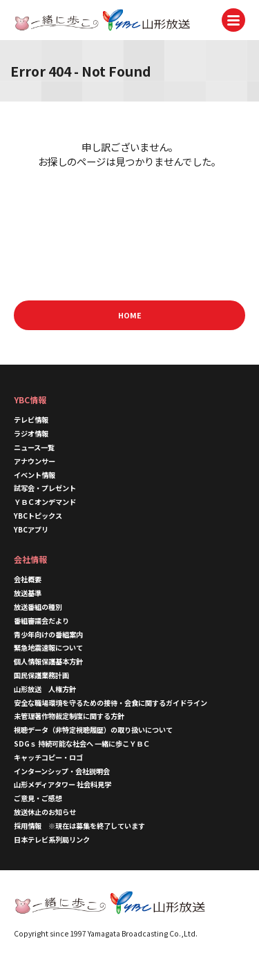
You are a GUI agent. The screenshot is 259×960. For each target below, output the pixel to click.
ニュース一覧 (34, 447)
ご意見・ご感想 (38, 798)
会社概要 (27, 579)
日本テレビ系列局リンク (52, 839)
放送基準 (27, 593)
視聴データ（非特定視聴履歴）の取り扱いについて (93, 729)
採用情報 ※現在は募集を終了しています (79, 825)
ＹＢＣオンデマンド (45, 502)
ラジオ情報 (31, 433)
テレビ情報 (31, 419)
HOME (130, 314)
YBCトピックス (38, 515)
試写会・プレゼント (45, 488)
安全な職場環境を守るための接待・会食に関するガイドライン (110, 703)
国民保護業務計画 (41, 675)
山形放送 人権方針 (45, 689)
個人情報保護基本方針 (48, 661)
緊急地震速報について (48, 647)
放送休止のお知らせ (45, 812)
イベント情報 (34, 475)
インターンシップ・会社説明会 (62, 771)
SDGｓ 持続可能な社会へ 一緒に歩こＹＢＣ (82, 743)
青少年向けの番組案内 (48, 634)
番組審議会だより (41, 620)
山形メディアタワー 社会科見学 (62, 784)
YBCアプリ (31, 529)
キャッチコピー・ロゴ (48, 757)
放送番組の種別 (38, 607)
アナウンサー (34, 461)
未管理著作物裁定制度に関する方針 (69, 716)
